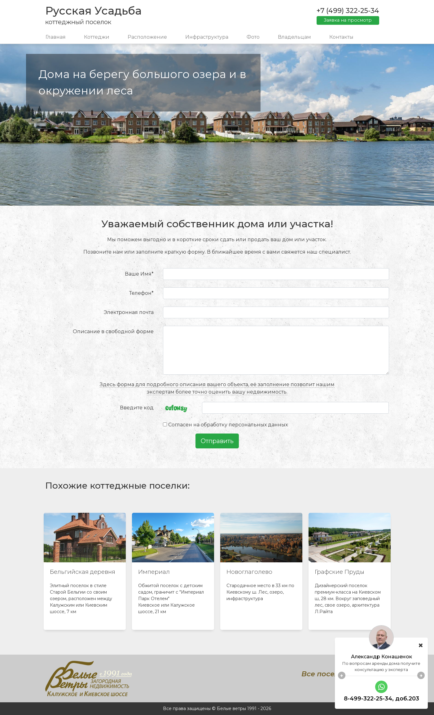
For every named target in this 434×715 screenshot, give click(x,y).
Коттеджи (96, 37)
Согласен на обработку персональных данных (228, 425)
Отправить (217, 441)
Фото (253, 37)
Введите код (137, 408)
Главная (56, 37)
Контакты (341, 37)
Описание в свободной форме (113, 331)
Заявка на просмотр (348, 20)
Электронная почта (129, 312)
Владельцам (294, 37)
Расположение (147, 37)
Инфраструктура (206, 37)
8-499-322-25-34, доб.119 (381, 698)
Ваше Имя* (139, 274)
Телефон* (141, 293)
